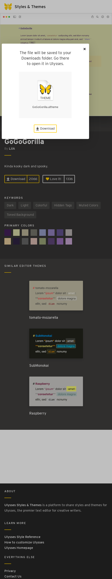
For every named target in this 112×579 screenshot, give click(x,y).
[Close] (84, 48)
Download (45, 128)
